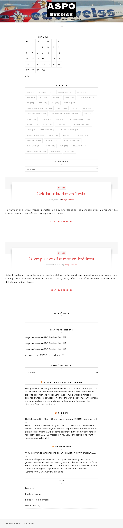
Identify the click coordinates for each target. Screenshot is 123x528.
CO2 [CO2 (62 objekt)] (69, 97)
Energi (61, 188)
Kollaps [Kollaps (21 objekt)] (63, 124)
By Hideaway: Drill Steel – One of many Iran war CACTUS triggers (58, 419)
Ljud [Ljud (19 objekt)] (31, 130)
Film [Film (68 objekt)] (87, 108)
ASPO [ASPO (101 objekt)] (82, 92)
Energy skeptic (63, 447)
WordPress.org (32, 505)
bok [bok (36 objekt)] (44, 97)
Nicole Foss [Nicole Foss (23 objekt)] (35, 135)
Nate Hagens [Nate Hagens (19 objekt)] (70, 130)
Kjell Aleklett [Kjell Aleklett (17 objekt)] (80, 119)
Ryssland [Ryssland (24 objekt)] (34, 146)
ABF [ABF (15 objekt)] (31, 92)
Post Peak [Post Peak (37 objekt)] (72, 140)
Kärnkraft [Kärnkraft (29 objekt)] (82, 124)
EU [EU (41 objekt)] (75, 108)
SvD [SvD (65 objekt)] (50, 146)
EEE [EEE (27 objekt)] (43, 103)
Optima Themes (27, 523)
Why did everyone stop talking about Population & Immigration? (58, 453)
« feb (27, 76)
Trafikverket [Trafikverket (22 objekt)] (36, 151)
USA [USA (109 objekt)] (55, 151)
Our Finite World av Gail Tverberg (63, 382)
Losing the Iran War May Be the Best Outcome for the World (56, 388)
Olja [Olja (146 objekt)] (83, 135)
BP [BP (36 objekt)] (56, 97)
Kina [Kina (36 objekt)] (60, 119)
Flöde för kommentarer (37, 500)
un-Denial (63, 413)
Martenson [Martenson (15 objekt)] (48, 130)
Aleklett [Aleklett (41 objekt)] (46, 92)
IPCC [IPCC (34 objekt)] (31, 119)
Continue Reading (61, 221)
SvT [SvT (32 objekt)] (64, 146)
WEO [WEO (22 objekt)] (69, 151)
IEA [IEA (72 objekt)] (88, 114)
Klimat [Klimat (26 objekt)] (33, 124)
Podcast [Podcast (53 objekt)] (53, 140)
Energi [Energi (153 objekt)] (70, 103)
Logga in (29, 488)
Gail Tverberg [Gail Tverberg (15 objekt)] (36, 114)
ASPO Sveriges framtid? (54, 337)
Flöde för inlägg (33, 494)
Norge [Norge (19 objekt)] (68, 135)
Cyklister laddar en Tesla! (61, 194)
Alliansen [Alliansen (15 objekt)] (65, 92)
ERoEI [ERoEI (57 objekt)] (62, 108)
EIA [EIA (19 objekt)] (55, 103)
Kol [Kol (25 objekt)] (47, 124)
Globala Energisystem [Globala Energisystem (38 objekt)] (65, 114)
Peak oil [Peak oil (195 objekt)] (34, 140)
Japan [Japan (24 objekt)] (46, 119)
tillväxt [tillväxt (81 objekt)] (79, 146)
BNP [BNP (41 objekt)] (31, 97)
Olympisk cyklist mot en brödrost (61, 259)
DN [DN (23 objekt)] (30, 103)
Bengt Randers (68, 199)
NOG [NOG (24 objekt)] (53, 135)
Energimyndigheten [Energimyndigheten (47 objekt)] (39, 108)
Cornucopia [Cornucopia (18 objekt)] (87, 97)
